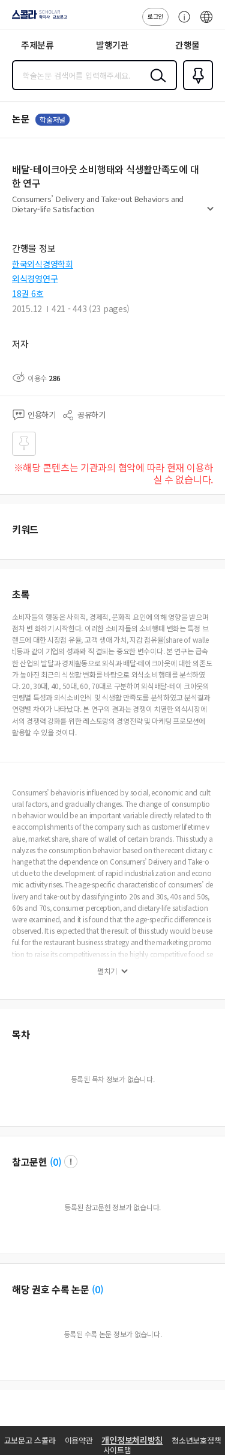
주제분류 (37, 44)
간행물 (187, 44)
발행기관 (112, 44)
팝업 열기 (70, 1161)
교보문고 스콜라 (30, 1440)
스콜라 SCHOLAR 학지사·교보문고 (36, 18)
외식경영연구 (35, 278)
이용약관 (79, 1440)
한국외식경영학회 (42, 264)
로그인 (155, 15)
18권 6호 (27, 293)
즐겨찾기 (195, 89)
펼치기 (210, 214)
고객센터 (181, 22)
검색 (155, 84)
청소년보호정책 (196, 1440)
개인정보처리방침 (132, 1440)
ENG (206, 22)
